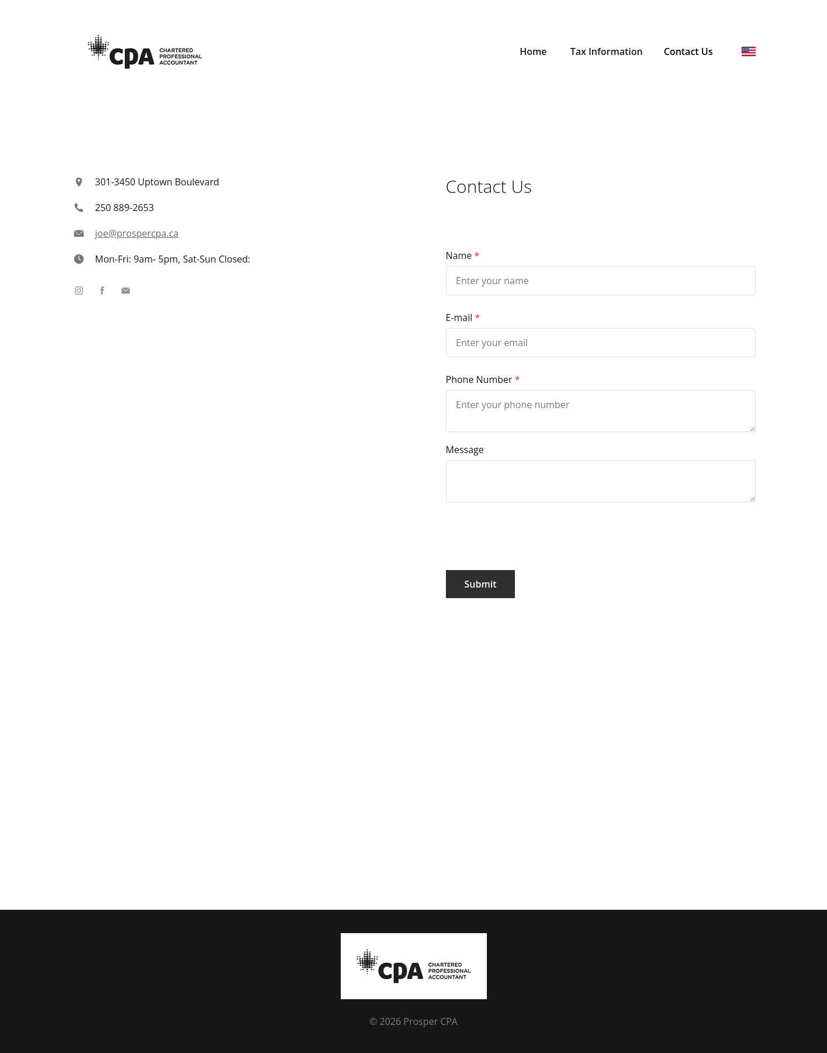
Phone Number (479, 379)
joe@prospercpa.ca (137, 233)
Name (459, 255)
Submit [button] (481, 584)
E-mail (459, 317)
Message (465, 449)
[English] (749, 51)
